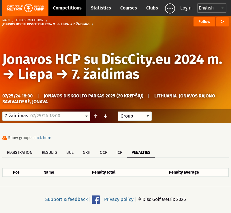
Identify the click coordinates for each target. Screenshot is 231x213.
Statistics (101, 8)
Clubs (152, 8)
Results (49, 152)
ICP (119, 152)
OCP (103, 152)
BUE (70, 152)
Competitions (67, 8)
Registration (20, 152)
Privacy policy (119, 199)
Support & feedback (66, 199)
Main (6, 20)
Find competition (30, 20)
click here (42, 137)
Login (185, 8)
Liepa (35, 74)
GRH (87, 152)
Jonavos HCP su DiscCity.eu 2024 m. (112, 59)
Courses (128, 8)
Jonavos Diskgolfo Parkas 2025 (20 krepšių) (93, 96)
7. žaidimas (105, 74)
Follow (204, 21)
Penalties (141, 152)
